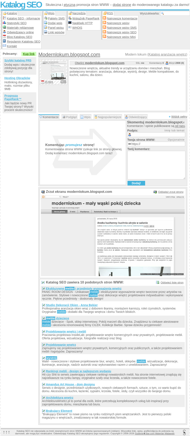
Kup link (29, 54)
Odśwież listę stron (172, 282)
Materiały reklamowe (20, 27)
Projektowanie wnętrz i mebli (66, 331)
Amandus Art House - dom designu (70, 384)
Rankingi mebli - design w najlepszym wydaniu (78, 371)
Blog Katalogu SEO (19, 37)
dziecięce (57, 318)
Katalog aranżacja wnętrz (167, 54)
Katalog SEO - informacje (23, 18)
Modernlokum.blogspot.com (69, 54)
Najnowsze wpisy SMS (122, 27)
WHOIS (77, 27)
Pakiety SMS (56, 18)
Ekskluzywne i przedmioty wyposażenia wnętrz (83, 288)
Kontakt (12, 46)
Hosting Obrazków (17, 78)
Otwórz (99, 63)
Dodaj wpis (55, 23)
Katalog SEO (21, 4)
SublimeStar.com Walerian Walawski (154, 433)
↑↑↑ (6, 432)
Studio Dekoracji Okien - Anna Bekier (72, 305)
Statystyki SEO (16, 23)
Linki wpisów (56, 32)
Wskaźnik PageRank (85, 18)
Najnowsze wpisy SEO (122, 32)
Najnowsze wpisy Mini (121, 37)
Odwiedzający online (20, 32)
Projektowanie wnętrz (61, 344)
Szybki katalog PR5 (17, 60)
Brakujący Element (59, 411)
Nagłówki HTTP (82, 23)
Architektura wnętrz (59, 397)
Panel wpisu (56, 27)
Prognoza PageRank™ (13, 97)
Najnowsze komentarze (122, 18)
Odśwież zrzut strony (170, 191)
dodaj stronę (122, 5)
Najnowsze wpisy (118, 23)
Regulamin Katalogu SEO (23, 41)
